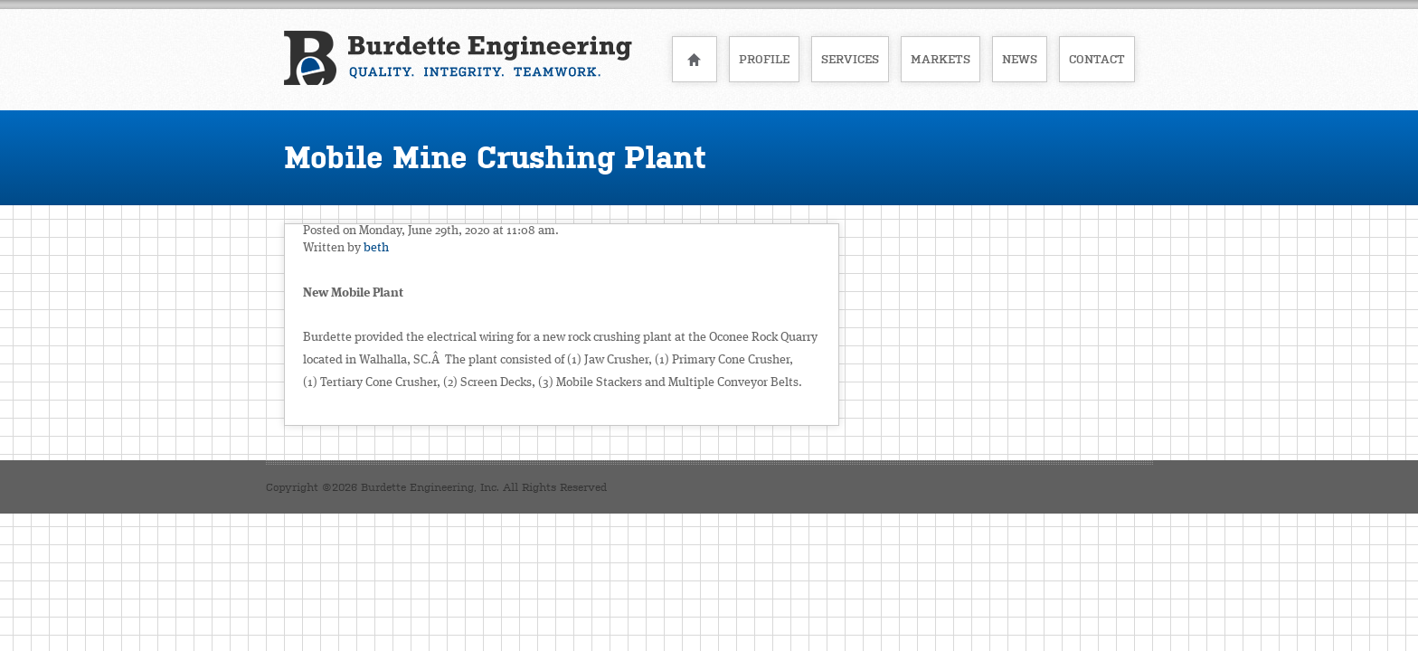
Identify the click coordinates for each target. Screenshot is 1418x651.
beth (376, 247)
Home (694, 59)
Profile (764, 59)
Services (850, 59)
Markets (940, 59)
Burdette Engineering (458, 58)
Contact (1097, 59)
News (1019, 59)
